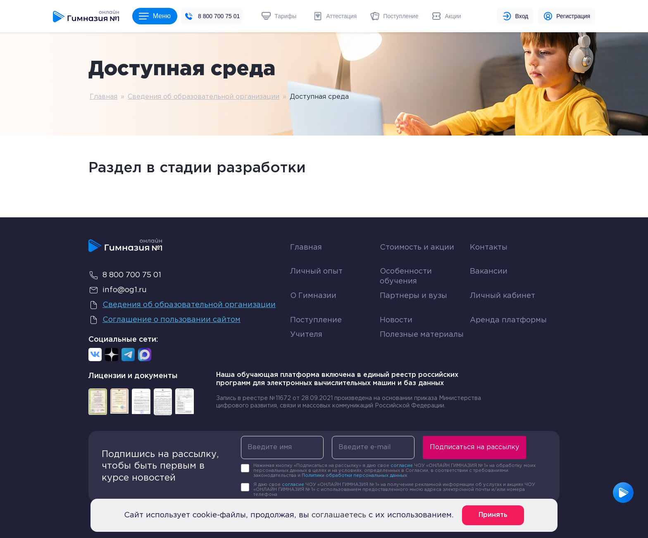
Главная (103, 97)
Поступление (316, 320)
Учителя (306, 334)
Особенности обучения (406, 276)
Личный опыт (316, 271)
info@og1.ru (117, 290)
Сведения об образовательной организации (203, 97)
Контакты (488, 247)
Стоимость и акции (417, 247)
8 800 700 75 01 (219, 16)
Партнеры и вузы (413, 296)
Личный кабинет (502, 296)
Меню (155, 15)
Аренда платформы (508, 318)
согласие (402, 466)
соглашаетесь (339, 515)
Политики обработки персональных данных (354, 476)
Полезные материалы (422, 334)
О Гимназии (313, 296)
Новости (396, 320)
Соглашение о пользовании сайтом (164, 320)
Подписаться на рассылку (474, 447)
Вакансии (488, 271)
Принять (493, 515)
